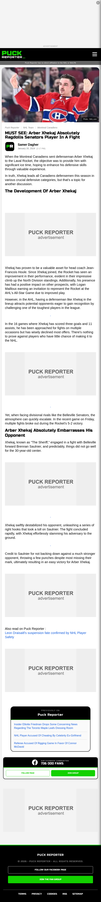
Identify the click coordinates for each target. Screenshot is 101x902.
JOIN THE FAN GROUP (50, 879)
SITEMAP (77, 894)
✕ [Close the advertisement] (98, 3)
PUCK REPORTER (50, 855)
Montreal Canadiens (47, 127)
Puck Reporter (12, 127)
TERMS (22, 894)
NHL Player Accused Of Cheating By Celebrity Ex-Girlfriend (47, 735)
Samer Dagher (28, 144)
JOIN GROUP (73, 773)
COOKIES (52, 894)
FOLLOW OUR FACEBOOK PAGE (50, 869)
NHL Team (28, 127)
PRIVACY (37, 894)
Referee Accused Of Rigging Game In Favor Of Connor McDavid (45, 745)
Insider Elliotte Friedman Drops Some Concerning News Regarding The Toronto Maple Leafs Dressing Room (46, 726)
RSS (64, 894)
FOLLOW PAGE (27, 773)
